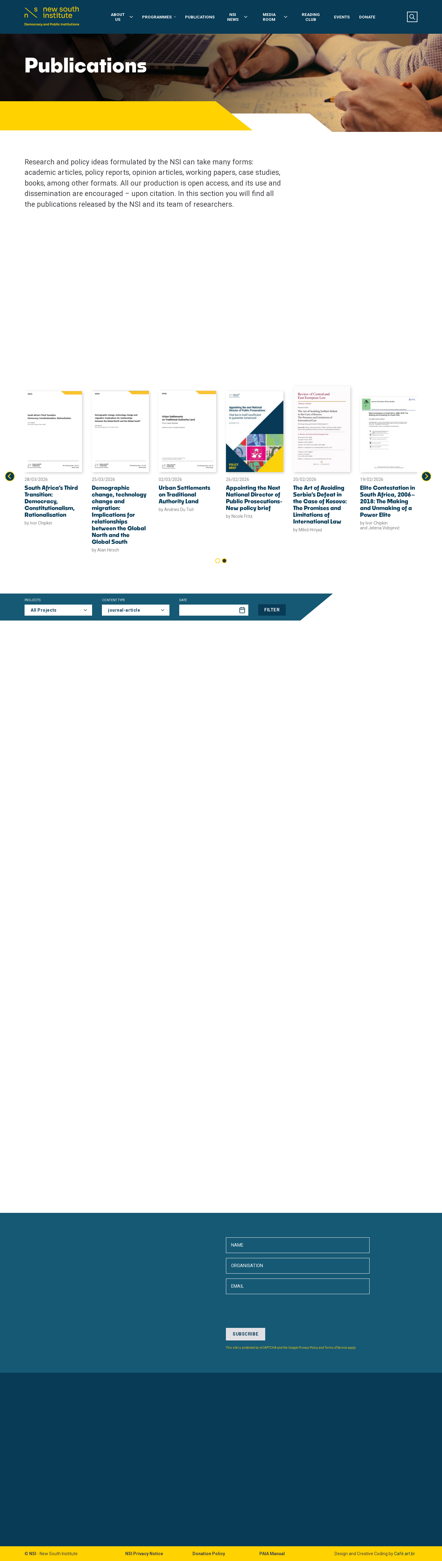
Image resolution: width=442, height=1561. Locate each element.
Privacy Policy (308, 1347)
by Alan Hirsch (105, 550)
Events (342, 16)
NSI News (237, 17)
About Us (122, 17)
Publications (200, 16)
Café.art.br (404, 1553)
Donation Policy (208, 1553)
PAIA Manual (272, 1553)
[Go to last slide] (10, 476)
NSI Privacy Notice (144, 1553)
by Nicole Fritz (239, 516)
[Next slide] (426, 476)
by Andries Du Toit (176, 509)
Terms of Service (336, 1347)
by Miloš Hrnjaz (307, 529)
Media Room (275, 17)
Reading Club (311, 17)
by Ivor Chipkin (38, 523)
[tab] (217, 560)
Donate (367, 16)
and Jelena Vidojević (380, 527)
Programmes (159, 16)
